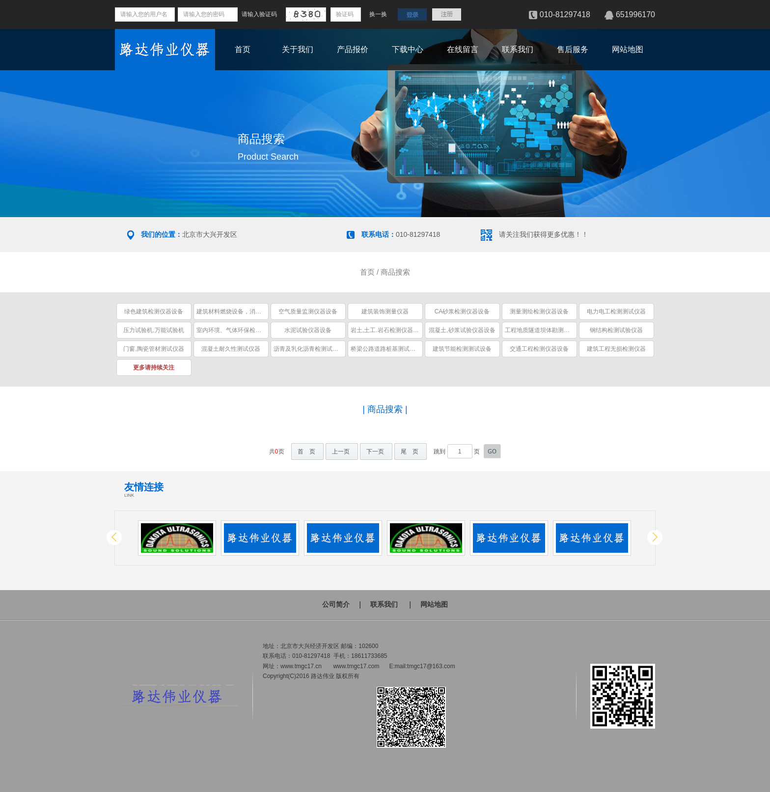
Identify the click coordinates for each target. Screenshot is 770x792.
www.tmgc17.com (356, 666)
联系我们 (517, 49)
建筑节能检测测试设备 (462, 348)
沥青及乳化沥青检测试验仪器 (312, 348)
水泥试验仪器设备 (307, 330)
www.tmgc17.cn (301, 666)
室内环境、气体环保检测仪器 (234, 330)
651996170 (635, 14)
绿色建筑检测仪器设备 (153, 311)
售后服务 (572, 49)
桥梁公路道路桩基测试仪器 (386, 348)
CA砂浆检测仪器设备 (462, 311)
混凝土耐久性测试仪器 (230, 348)
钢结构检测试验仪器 (616, 330)
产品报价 (352, 49)
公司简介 (336, 604)
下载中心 (407, 49)
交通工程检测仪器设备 (539, 348)
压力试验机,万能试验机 (153, 330)
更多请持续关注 (153, 367)
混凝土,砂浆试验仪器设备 (462, 330)
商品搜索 (395, 272)
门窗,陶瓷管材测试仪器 (153, 348)
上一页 (341, 451)
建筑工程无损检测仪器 (616, 348)
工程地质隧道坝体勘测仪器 (540, 330)
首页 (242, 49)
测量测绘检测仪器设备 (539, 311)
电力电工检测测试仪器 (616, 311)
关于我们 (297, 49)
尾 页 (409, 451)
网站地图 (627, 49)
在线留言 (462, 49)
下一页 (375, 451)
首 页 (306, 451)
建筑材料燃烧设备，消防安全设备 (240, 311)
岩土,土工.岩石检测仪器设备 (388, 330)
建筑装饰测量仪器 (385, 311)
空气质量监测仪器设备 (307, 311)
